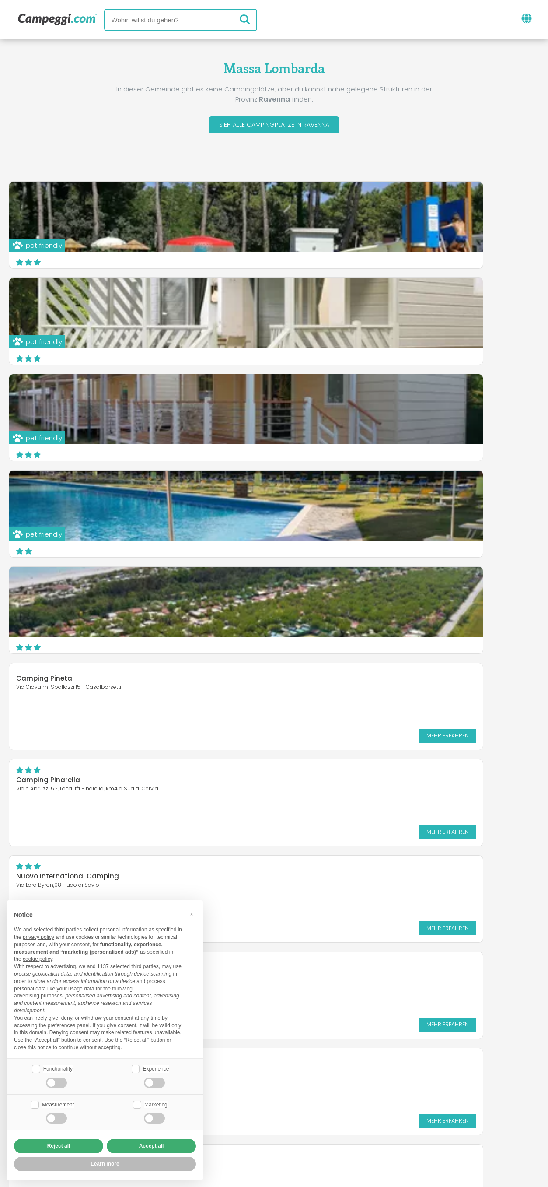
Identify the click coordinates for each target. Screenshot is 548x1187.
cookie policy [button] (37, 958)
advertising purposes (38, 995)
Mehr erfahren (502, 449)
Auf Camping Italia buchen (358, 1114)
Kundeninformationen (306, 1129)
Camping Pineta (318, 392)
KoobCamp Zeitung (302, 1078)
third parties (145, 965)
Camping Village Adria (329, 589)
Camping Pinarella (48, 493)
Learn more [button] (105, 1164)
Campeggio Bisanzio (51, 686)
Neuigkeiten (231, 1078)
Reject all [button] (58, 1146)
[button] (192, 913)
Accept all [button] (151, 1146)
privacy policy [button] (38, 936)
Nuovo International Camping (341, 493)
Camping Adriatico (323, 686)
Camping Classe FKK (51, 584)
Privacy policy (227, 1129)
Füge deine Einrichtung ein (245, 1114)
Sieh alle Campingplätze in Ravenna (274, 126)
